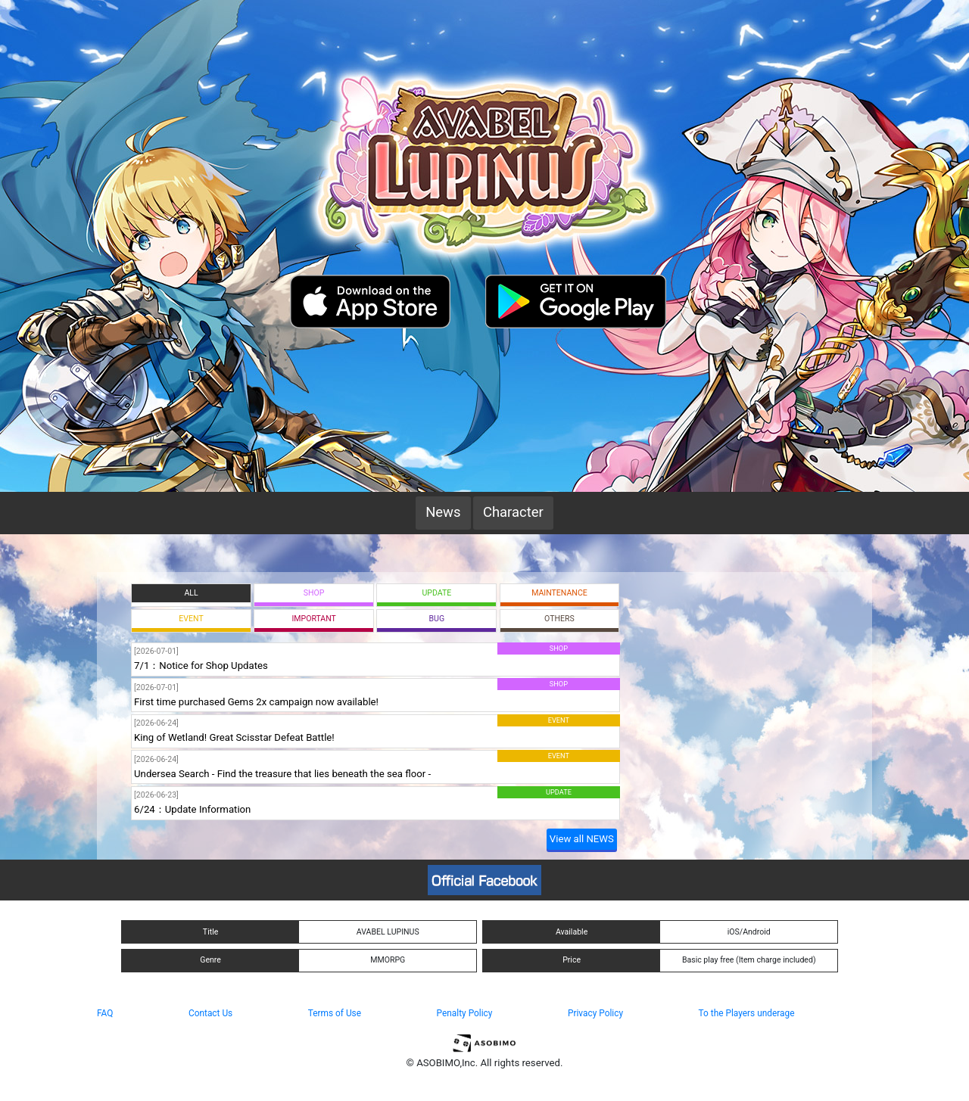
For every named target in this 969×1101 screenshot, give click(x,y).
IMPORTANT (313, 619)
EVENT (191, 619)
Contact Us (210, 1013)
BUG (437, 619)
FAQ (105, 1013)
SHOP (314, 593)
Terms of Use (334, 1013)
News (442, 512)
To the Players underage (747, 1013)
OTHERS (559, 619)
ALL (191, 593)
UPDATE (436, 593)
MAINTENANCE (559, 593)
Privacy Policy (595, 1013)
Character (513, 512)
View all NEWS (582, 838)
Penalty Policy (465, 1013)
